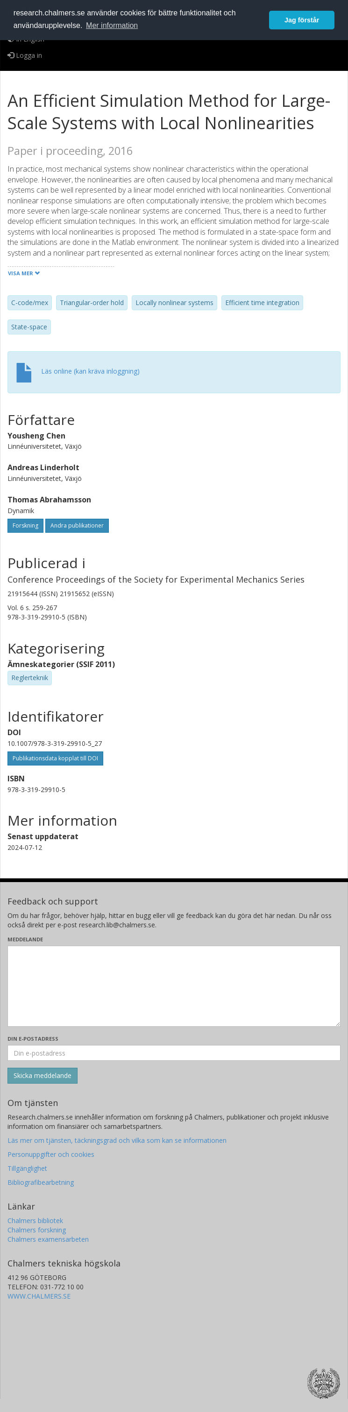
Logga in (24, 55)
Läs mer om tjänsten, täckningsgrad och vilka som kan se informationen (117, 1140)
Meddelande (25, 939)
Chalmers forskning (36, 1229)
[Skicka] (42, 1076)
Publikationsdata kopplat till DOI (55, 758)
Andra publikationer (77, 525)
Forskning (25, 525)
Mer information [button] (112, 25)
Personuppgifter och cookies (50, 1154)
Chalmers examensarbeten (48, 1239)
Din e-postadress (32, 1038)
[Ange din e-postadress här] (174, 1053)
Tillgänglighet (27, 1168)
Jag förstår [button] (301, 20)
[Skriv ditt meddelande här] (174, 986)
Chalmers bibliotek (35, 1220)
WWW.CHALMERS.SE (39, 1296)
